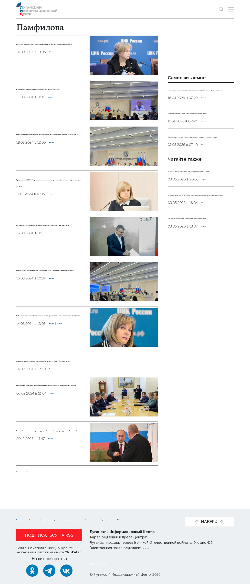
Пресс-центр (65, 519)
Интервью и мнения (145, 511)
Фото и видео (30, 519)
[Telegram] (49, 570)
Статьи (48, 511)
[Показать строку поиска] (221, 9)
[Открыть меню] (231, 9)
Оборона (209, 302)
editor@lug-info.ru (158, 548)
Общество (58, 71)
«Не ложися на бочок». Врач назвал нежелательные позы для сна (198, 134)
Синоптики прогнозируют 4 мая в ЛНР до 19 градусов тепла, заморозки (200, 214)
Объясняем (98, 519)
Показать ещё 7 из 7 (34, 477)
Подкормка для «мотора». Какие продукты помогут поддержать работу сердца (197, 168)
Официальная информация (89, 511)
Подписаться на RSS (49, 535)
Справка (209, 228)
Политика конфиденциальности (119, 563)
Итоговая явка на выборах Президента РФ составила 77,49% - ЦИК (49, 94)
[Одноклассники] (32, 570)
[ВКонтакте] (66, 570)
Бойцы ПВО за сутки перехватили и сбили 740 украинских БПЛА (194, 288)
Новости (25, 511)
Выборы (55, 110)
